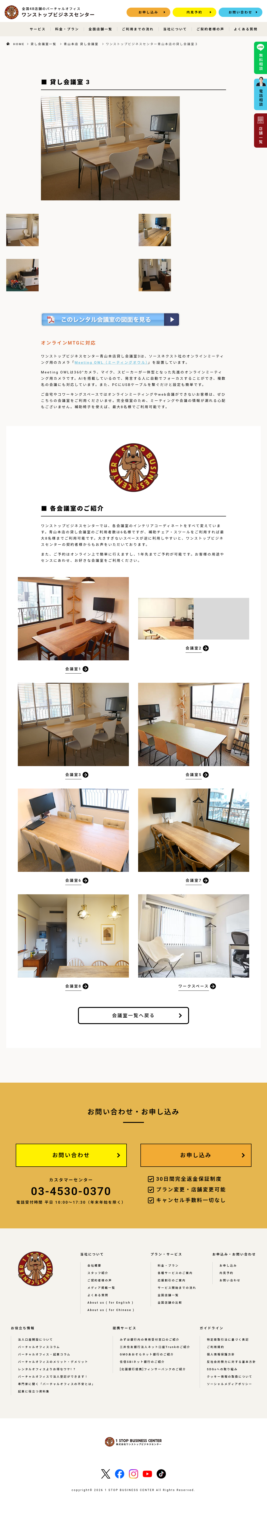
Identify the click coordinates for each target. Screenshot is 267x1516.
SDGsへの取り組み (222, 1369)
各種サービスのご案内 (175, 1273)
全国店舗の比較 (170, 1302)
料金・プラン (67, 29)
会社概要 (94, 1265)
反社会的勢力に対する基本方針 (231, 1362)
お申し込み (148, 12)
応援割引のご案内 (172, 1280)
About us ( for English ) (110, 1302)
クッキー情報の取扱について (229, 1376)
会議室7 (194, 881)
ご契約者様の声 (210, 29)
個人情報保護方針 (221, 1354)
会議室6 (73, 881)
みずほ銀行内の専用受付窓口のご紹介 (150, 1339)
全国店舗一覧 (100, 29)
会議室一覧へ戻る (133, 1015)
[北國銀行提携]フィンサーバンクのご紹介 (153, 1369)
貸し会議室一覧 (44, 44)
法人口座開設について (35, 1339)
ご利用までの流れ (138, 29)
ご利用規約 (215, 1347)
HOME (19, 44)
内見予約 (194, 12)
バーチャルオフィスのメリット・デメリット (53, 1362)
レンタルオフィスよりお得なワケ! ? (47, 1369)
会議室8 (73, 986)
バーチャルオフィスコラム (39, 1347)
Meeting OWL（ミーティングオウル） (111, 362)
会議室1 (73, 669)
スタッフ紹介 (98, 1273)
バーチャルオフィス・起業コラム (44, 1354)
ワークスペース (193, 986)
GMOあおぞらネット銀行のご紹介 (147, 1354)
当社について (175, 29)
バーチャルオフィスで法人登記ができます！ (53, 1376)
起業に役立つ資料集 (34, 1391)
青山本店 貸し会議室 (81, 44)
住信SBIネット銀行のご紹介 (142, 1362)
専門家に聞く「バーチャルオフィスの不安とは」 (56, 1384)
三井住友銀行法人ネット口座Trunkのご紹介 (155, 1347)
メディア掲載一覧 (101, 1287)
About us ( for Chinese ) (111, 1310)
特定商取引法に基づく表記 (228, 1339)
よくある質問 (246, 29)
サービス (38, 29)
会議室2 (194, 648)
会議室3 (73, 775)
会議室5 (194, 775)
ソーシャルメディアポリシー (229, 1384)
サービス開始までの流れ (177, 1287)
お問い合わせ (240, 12)
